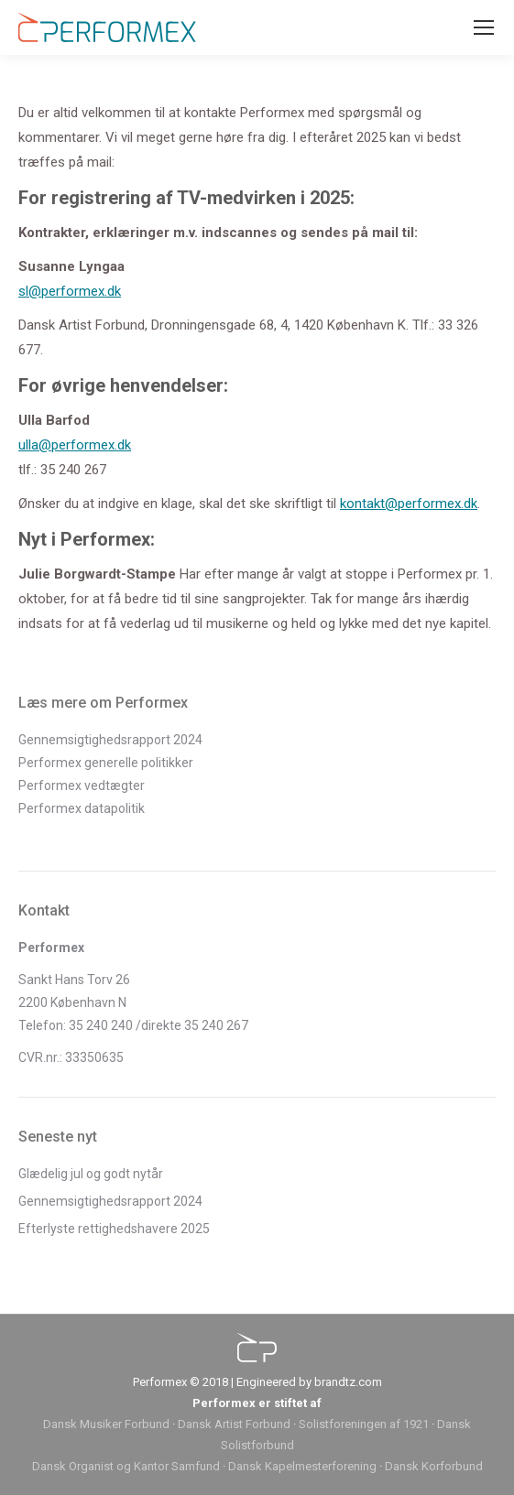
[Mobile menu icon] (484, 27)
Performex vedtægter (81, 785)
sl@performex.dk (69, 291)
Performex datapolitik (81, 808)
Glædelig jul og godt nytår (90, 1173)
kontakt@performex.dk (408, 503)
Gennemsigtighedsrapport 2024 (110, 739)
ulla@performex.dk (74, 445)
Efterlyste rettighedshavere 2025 (114, 1228)
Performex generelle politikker (105, 762)
